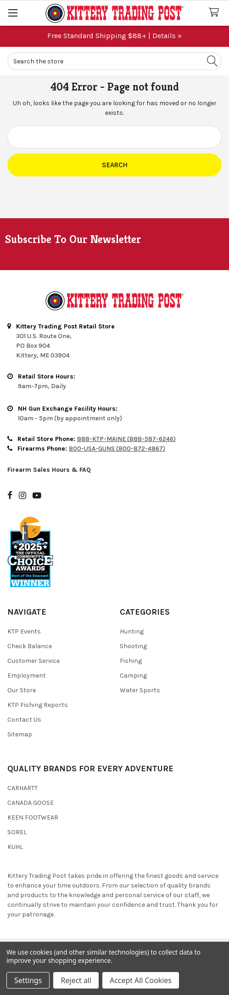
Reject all (76, 980)
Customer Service (33, 661)
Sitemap (19, 734)
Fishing (131, 661)
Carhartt (22, 788)
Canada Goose (30, 803)
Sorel (17, 832)
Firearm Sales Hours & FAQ (49, 470)
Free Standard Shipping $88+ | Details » (114, 35)
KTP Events (24, 631)
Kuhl (15, 847)
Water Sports (140, 690)
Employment (26, 675)
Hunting (132, 631)
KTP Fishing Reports (37, 705)
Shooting (133, 646)
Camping (133, 675)
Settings (28, 980)
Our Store (21, 690)
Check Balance (29, 646)
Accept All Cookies (141, 980)
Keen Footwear (32, 817)
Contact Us (24, 720)
